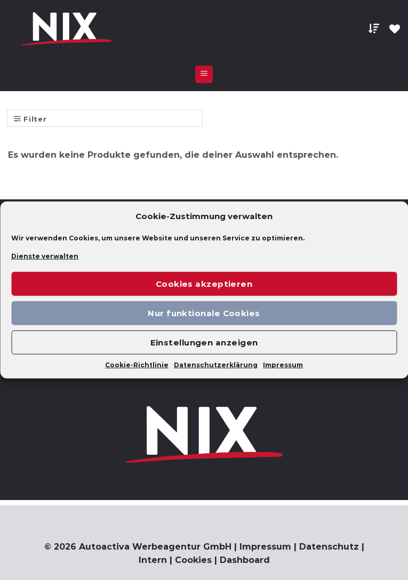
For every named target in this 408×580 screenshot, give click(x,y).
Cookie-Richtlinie (137, 365)
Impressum (283, 365)
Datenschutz (329, 547)
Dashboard (245, 560)
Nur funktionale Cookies (204, 313)
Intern (153, 560)
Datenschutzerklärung (216, 365)
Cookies (193, 560)
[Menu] (204, 74)
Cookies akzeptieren (204, 284)
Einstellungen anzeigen (204, 342)
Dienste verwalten (44, 256)
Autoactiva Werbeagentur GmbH (155, 547)
